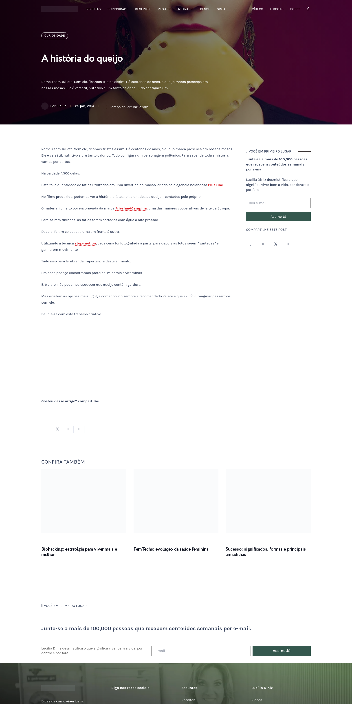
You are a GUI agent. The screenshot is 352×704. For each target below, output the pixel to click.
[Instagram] (250, 244)
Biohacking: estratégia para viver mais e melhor (79, 552)
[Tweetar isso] (57, 429)
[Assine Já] (278, 216)
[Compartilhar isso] (46, 429)
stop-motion (85, 243)
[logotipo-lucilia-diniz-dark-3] (59, 9)
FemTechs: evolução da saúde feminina (171, 549)
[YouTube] (288, 244)
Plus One (215, 185)
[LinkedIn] (300, 244)
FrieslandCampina (131, 208)
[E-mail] (201, 651)
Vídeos (256, 700)
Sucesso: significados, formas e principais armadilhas (266, 552)
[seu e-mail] (278, 203)
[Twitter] (275, 244)
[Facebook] (263, 244)
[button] (308, 9)
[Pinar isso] (79, 429)
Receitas (188, 700)
